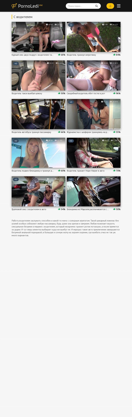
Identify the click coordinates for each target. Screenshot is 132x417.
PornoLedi (31, 6)
